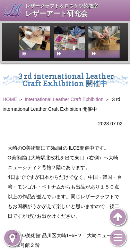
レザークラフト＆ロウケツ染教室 (61, 6)
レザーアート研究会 (56, 13)
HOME (10, 99)
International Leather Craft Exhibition (64, 99)
